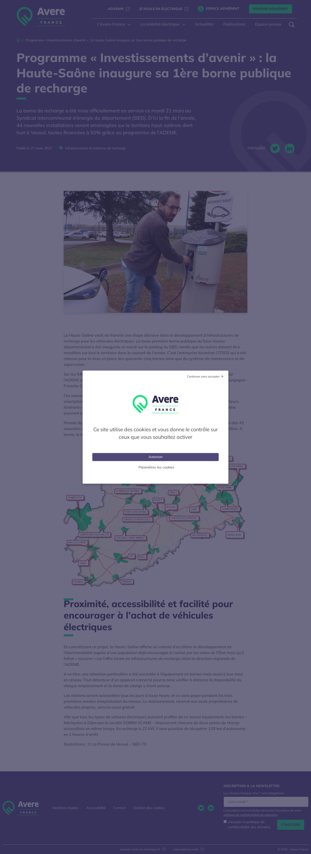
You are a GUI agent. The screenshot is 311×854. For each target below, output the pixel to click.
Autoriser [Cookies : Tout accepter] (155, 456)
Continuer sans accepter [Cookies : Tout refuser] (203, 376)
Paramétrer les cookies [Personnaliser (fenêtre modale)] (156, 467)
